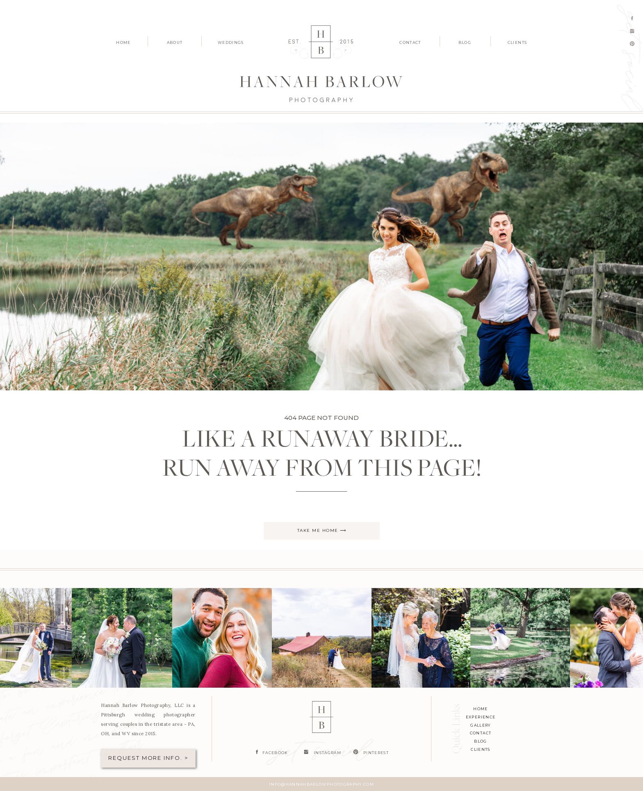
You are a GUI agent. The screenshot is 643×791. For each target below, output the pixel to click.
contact (480, 733)
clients (480, 749)
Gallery (480, 725)
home (480, 709)
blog (480, 741)
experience (481, 717)
